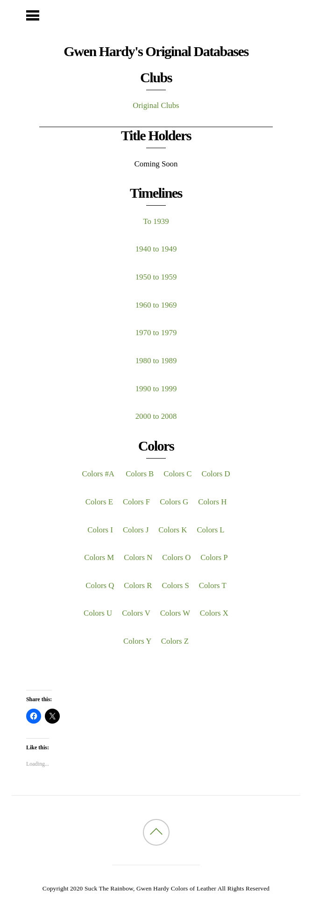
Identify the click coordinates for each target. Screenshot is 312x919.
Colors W (175, 613)
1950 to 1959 (156, 277)
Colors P (213, 557)
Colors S (175, 585)
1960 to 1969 (156, 305)
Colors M (99, 557)
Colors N (138, 557)
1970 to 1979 (156, 332)
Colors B (140, 473)
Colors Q (99, 585)
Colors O (176, 557)
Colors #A (99, 473)
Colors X (214, 613)
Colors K (172, 529)
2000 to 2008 (156, 416)
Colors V (136, 613)
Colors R (138, 585)
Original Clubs (156, 105)
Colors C (177, 473)
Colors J (136, 529)
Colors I (100, 529)
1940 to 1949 (156, 248)
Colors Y (137, 641)
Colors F (136, 501)
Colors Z (175, 641)
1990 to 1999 (156, 388)
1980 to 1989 (156, 360)
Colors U (98, 613)
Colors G (174, 501)
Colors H (212, 501)
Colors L (210, 529)
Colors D (215, 473)
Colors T (213, 585)
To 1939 (156, 221)
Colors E (99, 501)
